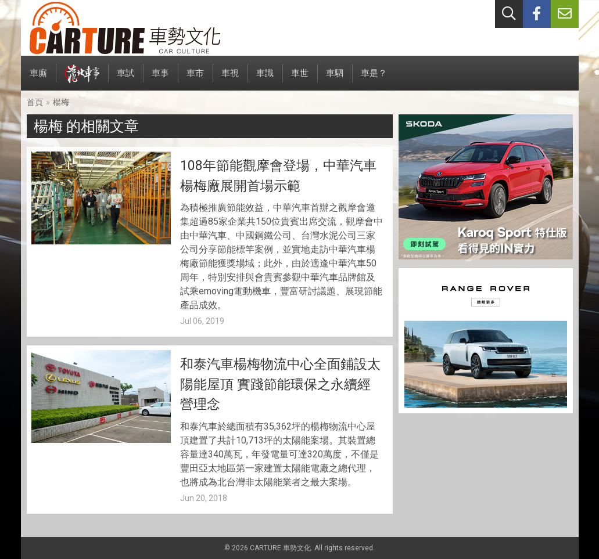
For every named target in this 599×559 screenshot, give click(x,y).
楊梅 (61, 102)
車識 (265, 79)
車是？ (374, 79)
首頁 (35, 102)
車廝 (38, 79)
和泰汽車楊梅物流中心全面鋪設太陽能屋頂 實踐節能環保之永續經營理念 (280, 384)
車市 (195, 79)
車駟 (334, 79)
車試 (125, 79)
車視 (230, 79)
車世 (299, 79)
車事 (160, 79)
